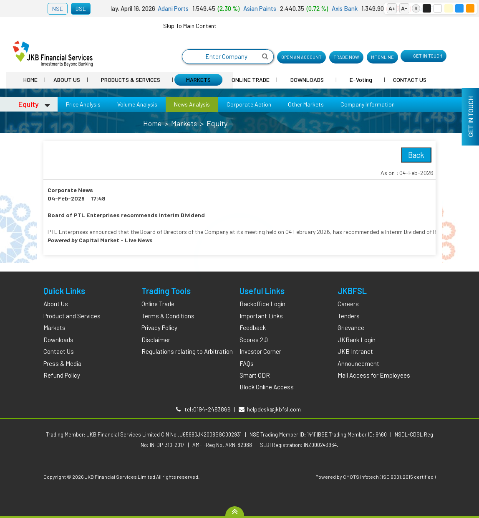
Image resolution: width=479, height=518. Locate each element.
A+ (392, 8)
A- (404, 8)
